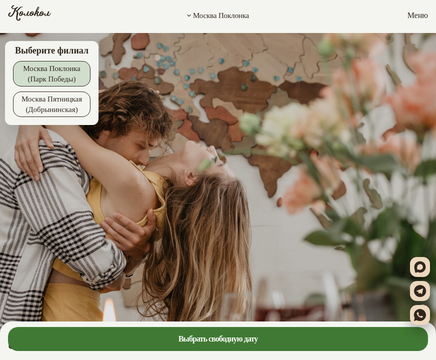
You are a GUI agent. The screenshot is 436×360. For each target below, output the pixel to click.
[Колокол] (30, 15)
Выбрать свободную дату (218, 338)
